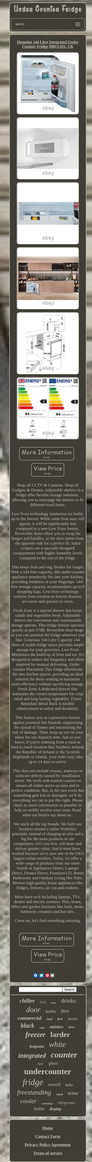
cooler (28, 1101)
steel (49, 1019)
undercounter (47, 1071)
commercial (29, 1018)
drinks (68, 1000)
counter (64, 1054)
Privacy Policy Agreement (48, 1144)
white (57, 1044)
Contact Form (47, 1136)
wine (73, 1093)
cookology (47, 1103)
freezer (35, 1034)
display (56, 1109)
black (27, 1025)
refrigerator (66, 1103)
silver (71, 1027)
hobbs (50, 1011)
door (33, 1009)
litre (65, 1011)
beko (69, 1085)
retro (53, 1002)
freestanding (34, 1092)
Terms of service (47, 1153)
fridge (33, 1082)
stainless (56, 1027)
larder (60, 1034)
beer (41, 1064)
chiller (27, 1001)
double (73, 1019)
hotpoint (37, 1046)
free (60, 1019)
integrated (32, 1055)
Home (47, 1128)
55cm (43, 1002)
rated (59, 1094)
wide (42, 1027)
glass (53, 1063)
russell (54, 1084)
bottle (39, 1108)
